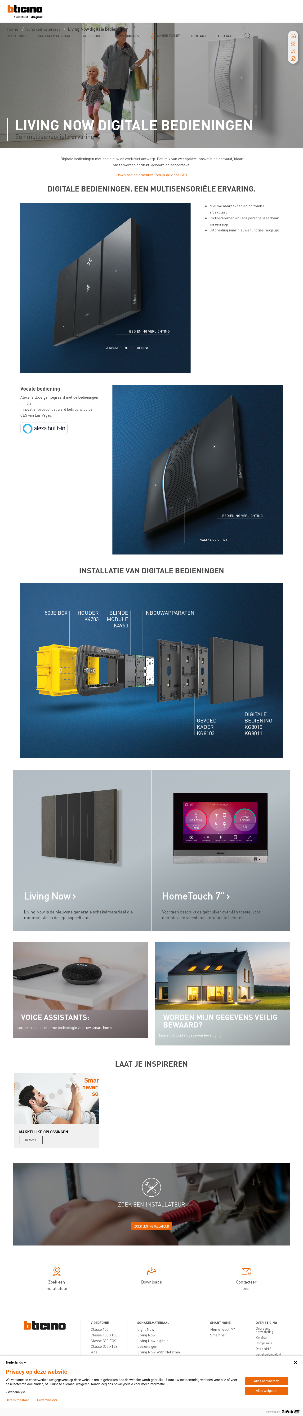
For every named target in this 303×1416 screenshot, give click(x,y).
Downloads (151, 1276)
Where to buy (168, 35)
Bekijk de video (167, 174)
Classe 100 (99, 1329)
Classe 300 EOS (103, 1340)
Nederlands (16, 1362)
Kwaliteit (262, 1337)
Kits (94, 1351)
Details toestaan (18, 1400)
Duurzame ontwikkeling (264, 1329)
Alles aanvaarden (266, 1381)
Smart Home (16, 36)
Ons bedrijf (263, 1348)
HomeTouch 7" (222, 1329)
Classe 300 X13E (104, 1346)
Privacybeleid (47, 1400)
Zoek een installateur (151, 1226)
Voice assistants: (55, 1017)
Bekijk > (31, 1140)
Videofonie (91, 36)
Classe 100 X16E (104, 1334)
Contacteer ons (246, 1279)
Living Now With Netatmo (158, 1351)
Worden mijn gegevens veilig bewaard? (220, 1020)
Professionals (125, 36)
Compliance (264, 1342)
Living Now (146, 1334)
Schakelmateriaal (54, 36)
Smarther (218, 1334)
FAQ (183, 174)
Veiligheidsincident (268, 1354)
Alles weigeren (266, 1391)
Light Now (145, 1329)
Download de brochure (135, 174)
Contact (198, 36)
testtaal (225, 36)
